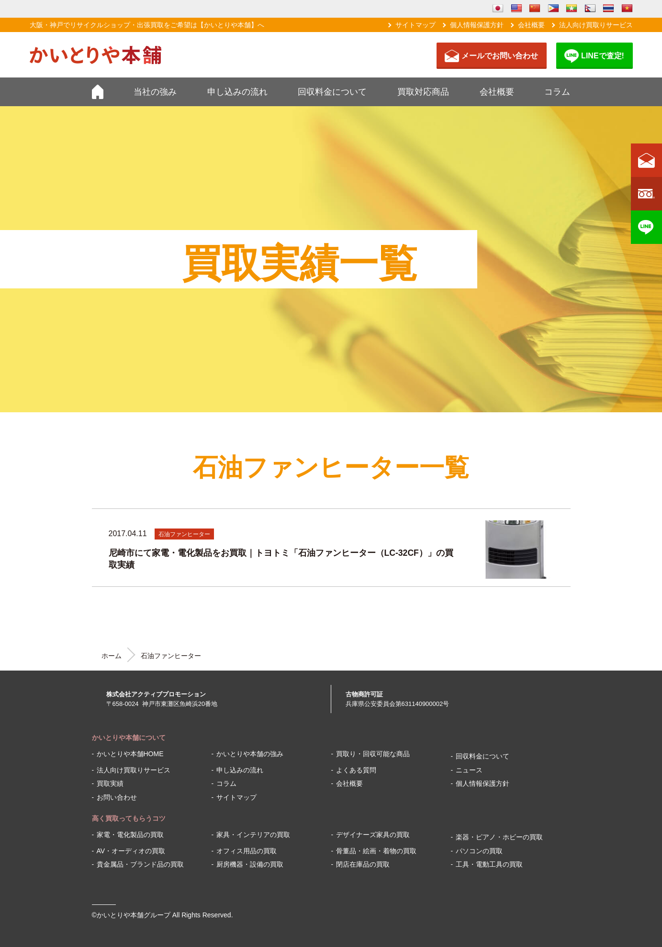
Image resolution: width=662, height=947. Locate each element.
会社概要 (531, 25)
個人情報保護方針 (477, 25)
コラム (557, 92)
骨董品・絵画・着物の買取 (376, 851)
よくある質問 (356, 770)
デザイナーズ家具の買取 (373, 834)
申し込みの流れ (237, 92)
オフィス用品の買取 (246, 851)
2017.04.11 (128, 533)
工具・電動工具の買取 (489, 864)
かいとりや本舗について (129, 737)
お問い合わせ (117, 797)
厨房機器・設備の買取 (249, 864)
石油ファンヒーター (184, 534)
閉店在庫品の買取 (363, 864)
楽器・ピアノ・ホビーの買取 (499, 837)
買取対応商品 (423, 92)
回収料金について (332, 92)
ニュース (469, 770)
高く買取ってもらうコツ (129, 818)
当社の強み (155, 92)
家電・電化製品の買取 (130, 834)
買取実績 (110, 783)
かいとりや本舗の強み (249, 754)
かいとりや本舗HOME (130, 754)
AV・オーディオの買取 (131, 851)
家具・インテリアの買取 (253, 834)
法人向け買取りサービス (596, 25)
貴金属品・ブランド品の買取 (140, 864)
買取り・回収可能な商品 (373, 754)
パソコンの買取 (479, 851)
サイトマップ (415, 25)
